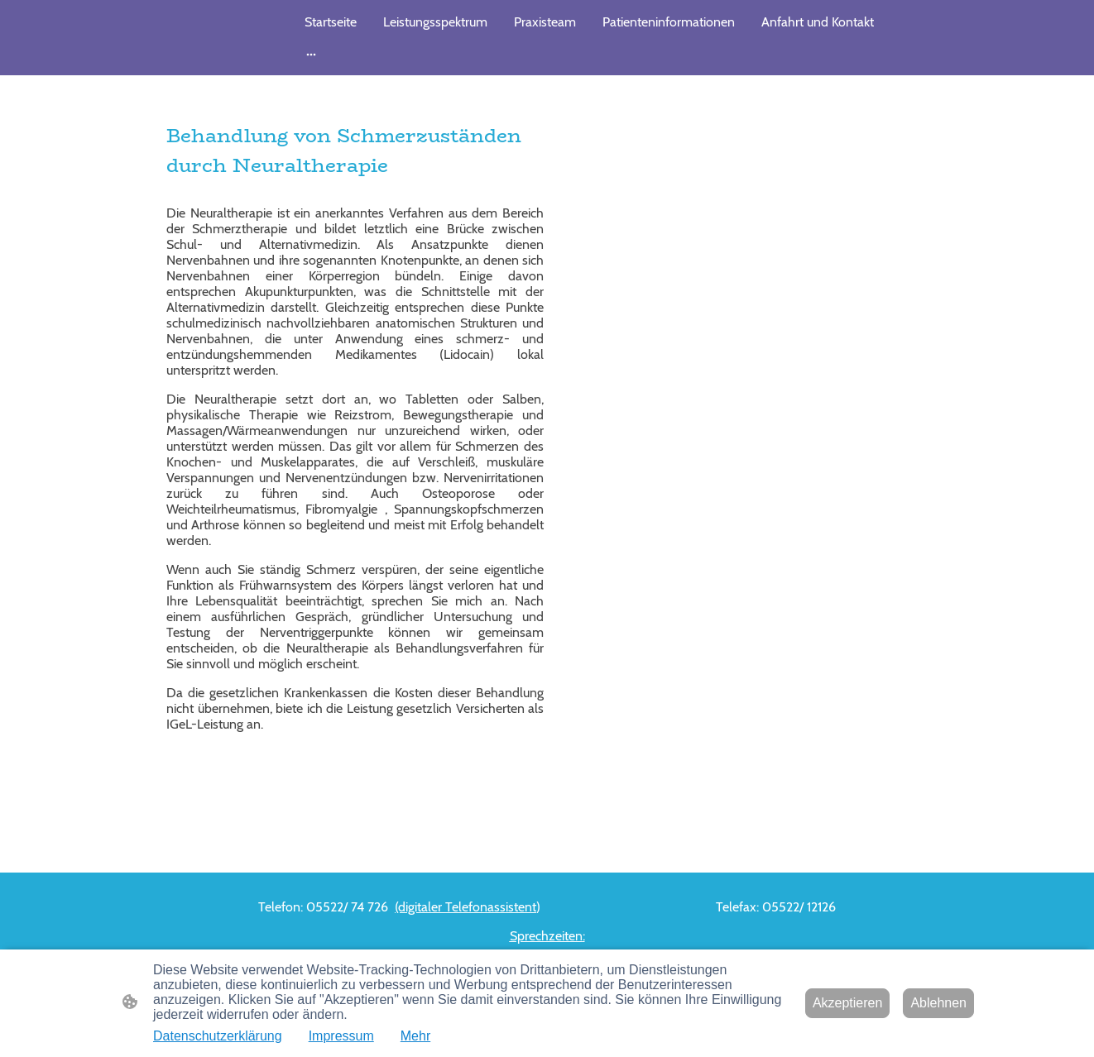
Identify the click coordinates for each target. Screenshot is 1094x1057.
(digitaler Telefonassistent (465, 907)
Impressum (341, 1036)
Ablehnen (938, 1003)
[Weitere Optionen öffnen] (311, 53)
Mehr (415, 1036)
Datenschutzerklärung (217, 1036)
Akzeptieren (848, 1003)
